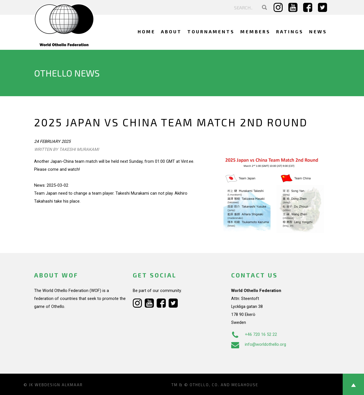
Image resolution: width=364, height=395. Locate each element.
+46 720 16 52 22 (254, 334)
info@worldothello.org (258, 344)
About (171, 31)
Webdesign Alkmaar (59, 384)
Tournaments (211, 31)
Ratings (289, 31)
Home (146, 31)
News (318, 31)
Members (255, 31)
